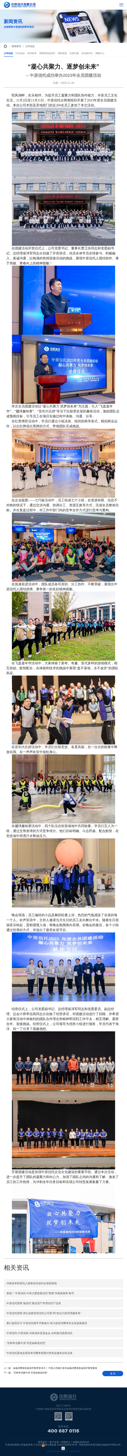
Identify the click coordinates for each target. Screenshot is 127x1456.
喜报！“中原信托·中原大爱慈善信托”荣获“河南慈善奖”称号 (39, 1293)
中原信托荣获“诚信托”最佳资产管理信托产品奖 (33, 1303)
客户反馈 (54, 1442)
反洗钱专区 (87, 53)
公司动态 (28, 46)
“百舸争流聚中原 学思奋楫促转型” (25, 1343)
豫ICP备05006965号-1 (58, 1451)
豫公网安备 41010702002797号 (59, 1445)
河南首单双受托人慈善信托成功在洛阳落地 (31, 1283)
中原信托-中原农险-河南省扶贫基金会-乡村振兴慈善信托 (38, 1333)
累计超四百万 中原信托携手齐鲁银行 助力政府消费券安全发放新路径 (46, 1323)
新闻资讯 (14, 46)
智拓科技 (75, 1451)
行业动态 (20, 53)
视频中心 (100, 53)
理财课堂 (62, 53)
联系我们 (42, 1442)
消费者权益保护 (47, 53)
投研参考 (32, 53)
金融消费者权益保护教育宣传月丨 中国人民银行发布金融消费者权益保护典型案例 (50, 1368)
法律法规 (74, 53)
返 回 (112, 1373)
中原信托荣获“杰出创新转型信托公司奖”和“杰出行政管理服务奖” (43, 1313)
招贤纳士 (65, 1442)
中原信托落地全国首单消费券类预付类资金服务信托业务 (38, 1353)
